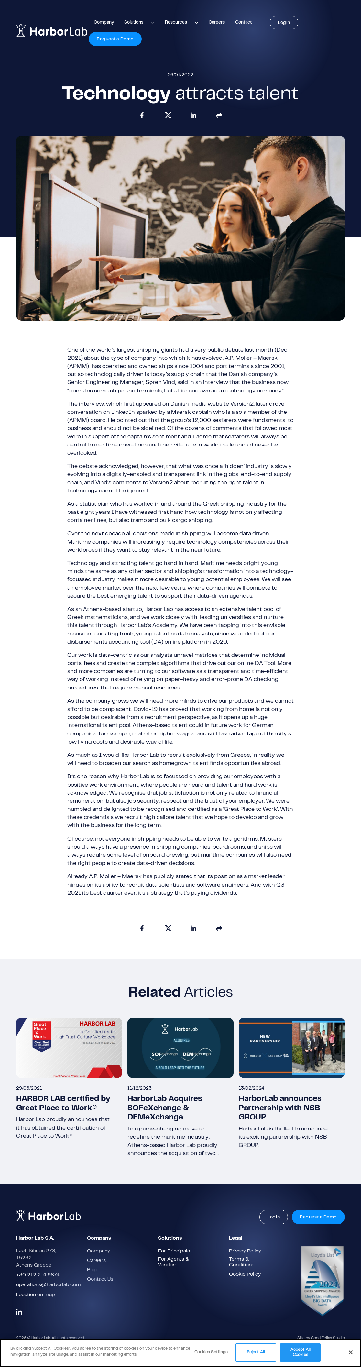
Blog (92, 1270)
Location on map (35, 1295)
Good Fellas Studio (328, 1338)
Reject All (256, 1355)
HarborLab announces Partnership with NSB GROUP (280, 1108)
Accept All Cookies (300, 1354)
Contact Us (100, 1279)
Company (104, 23)
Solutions (133, 23)
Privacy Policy (245, 1251)
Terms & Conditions (241, 1262)
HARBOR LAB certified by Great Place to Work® (63, 1104)
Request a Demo (115, 39)
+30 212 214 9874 (38, 1275)
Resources (176, 23)
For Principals (174, 1251)
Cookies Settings (211, 1355)
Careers (217, 23)
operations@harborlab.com (48, 1285)
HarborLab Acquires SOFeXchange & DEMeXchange (164, 1108)
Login (284, 23)
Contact (243, 23)
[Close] (351, 1355)
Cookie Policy (245, 1274)
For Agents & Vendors (173, 1262)
